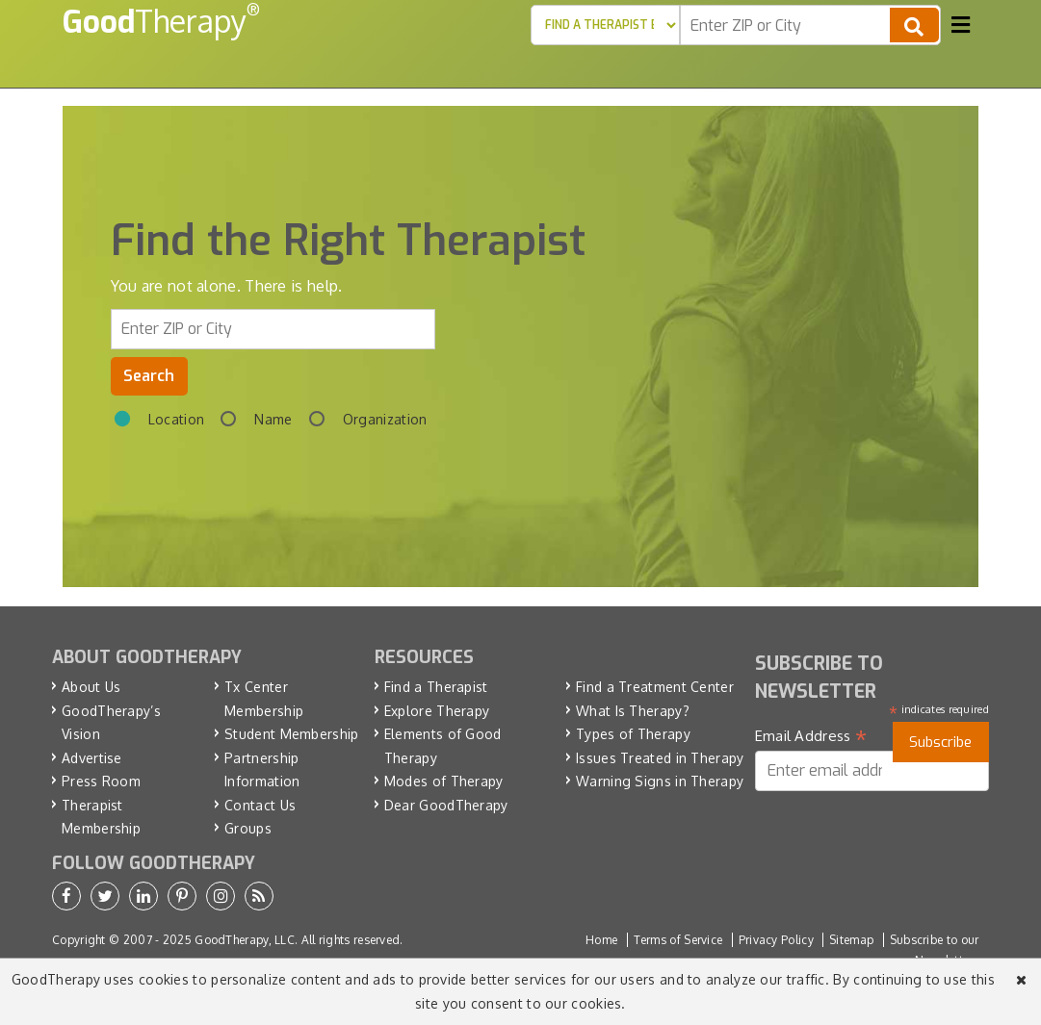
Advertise (92, 758)
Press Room (101, 781)
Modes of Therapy (444, 781)
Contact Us (260, 805)
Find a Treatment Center (655, 687)
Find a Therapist (436, 687)
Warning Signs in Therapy (659, 781)
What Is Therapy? (633, 711)
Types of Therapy (633, 734)
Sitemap (851, 940)
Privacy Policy (776, 940)
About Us (91, 687)
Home (601, 940)
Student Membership (291, 734)
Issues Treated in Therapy (660, 758)
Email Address (811, 736)
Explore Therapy (437, 711)
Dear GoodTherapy (446, 805)
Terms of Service (678, 940)
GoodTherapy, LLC (245, 940)
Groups (248, 828)
